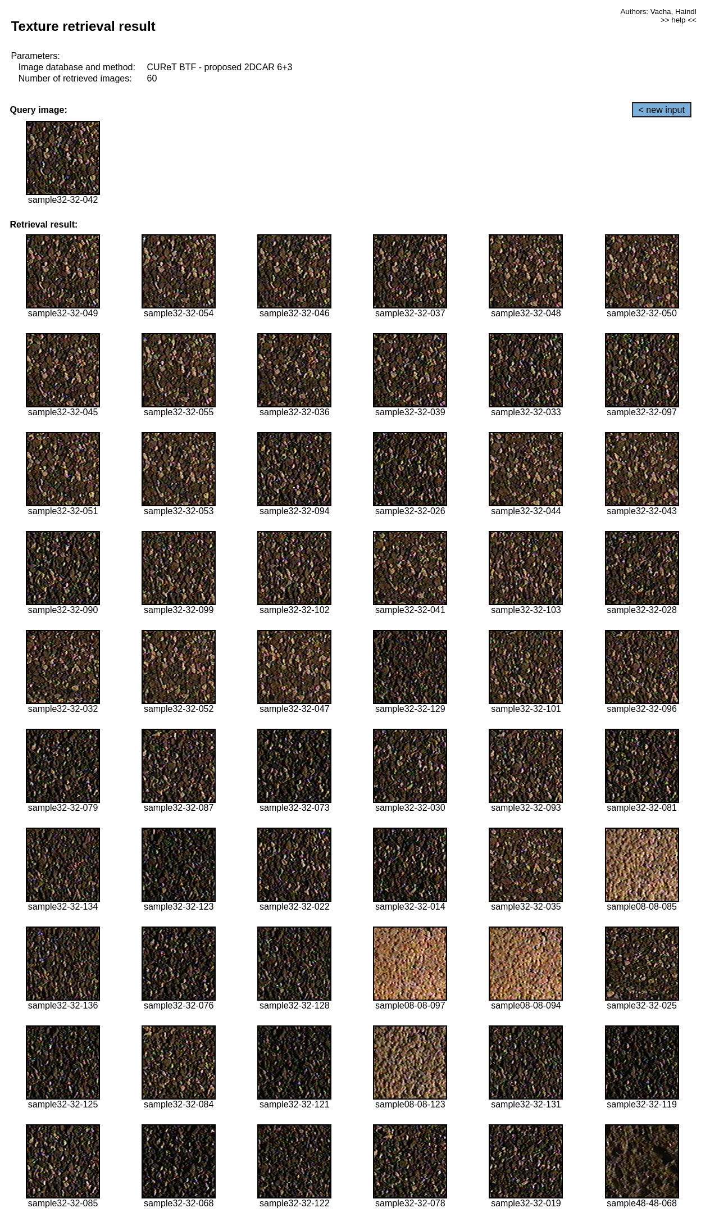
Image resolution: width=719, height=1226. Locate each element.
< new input (662, 110)
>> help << (679, 20)
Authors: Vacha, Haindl (658, 11)
